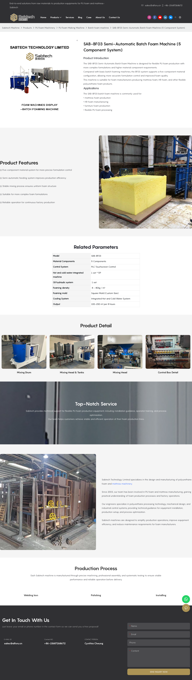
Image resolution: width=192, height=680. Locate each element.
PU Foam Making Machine (72, 27)
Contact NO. (48, 639)
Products (27, 27)
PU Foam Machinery (45, 27)
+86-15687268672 (172, 5)
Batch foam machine (98, 27)
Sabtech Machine (11, 27)
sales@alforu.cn (151, 5)
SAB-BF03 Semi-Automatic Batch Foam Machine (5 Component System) (148, 27)
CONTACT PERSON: (91, 639)
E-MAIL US (7, 639)
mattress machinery (122, 483)
